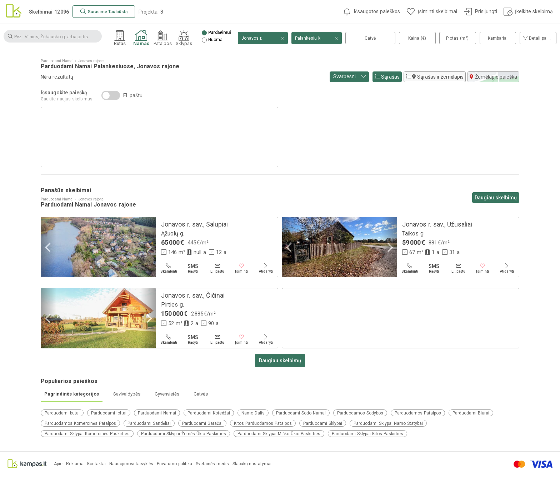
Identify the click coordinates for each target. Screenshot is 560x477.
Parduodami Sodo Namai (301, 413)
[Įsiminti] (241, 268)
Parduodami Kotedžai (209, 413)
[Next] (148, 247)
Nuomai (216, 40)
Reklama (75, 464)
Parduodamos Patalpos (418, 413)
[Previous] (48, 247)
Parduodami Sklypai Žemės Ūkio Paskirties (183, 433)
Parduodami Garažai (202, 423)
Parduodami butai (62, 413)
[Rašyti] (193, 268)
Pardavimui (219, 32)
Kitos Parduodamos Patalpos (263, 423)
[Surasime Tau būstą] (103, 11)
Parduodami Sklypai (322, 423)
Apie (58, 464)
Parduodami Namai (157, 413)
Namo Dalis (253, 413)
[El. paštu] (217, 268)
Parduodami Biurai (470, 413)
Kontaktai (96, 464)
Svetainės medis (212, 464)
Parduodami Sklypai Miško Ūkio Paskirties (279, 433)
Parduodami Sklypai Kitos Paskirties (367, 433)
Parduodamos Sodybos (360, 413)
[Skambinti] (168, 268)
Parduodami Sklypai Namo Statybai (388, 423)
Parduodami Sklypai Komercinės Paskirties (87, 433)
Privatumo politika (174, 464)
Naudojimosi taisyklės (131, 464)
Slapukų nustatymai (251, 464)
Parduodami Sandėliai (149, 423)
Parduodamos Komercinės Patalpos (80, 423)
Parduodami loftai (108, 413)
